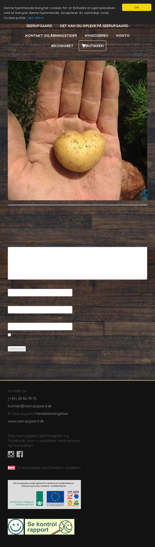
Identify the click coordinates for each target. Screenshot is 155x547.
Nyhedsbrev (96, 35)
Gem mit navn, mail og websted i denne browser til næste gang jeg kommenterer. (77, 340)
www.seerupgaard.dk (26, 421)
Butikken (95, 45)
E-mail (14, 301)
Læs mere (35, 17)
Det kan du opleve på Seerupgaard (94, 25)
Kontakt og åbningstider (51, 35)
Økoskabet (62, 45)
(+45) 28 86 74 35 (22, 398)
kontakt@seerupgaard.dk (30, 406)
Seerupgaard (39, 25)
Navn (13, 284)
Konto (123, 35)
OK (136, 7)
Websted (15, 318)
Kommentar (19, 242)
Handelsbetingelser (52, 413)
